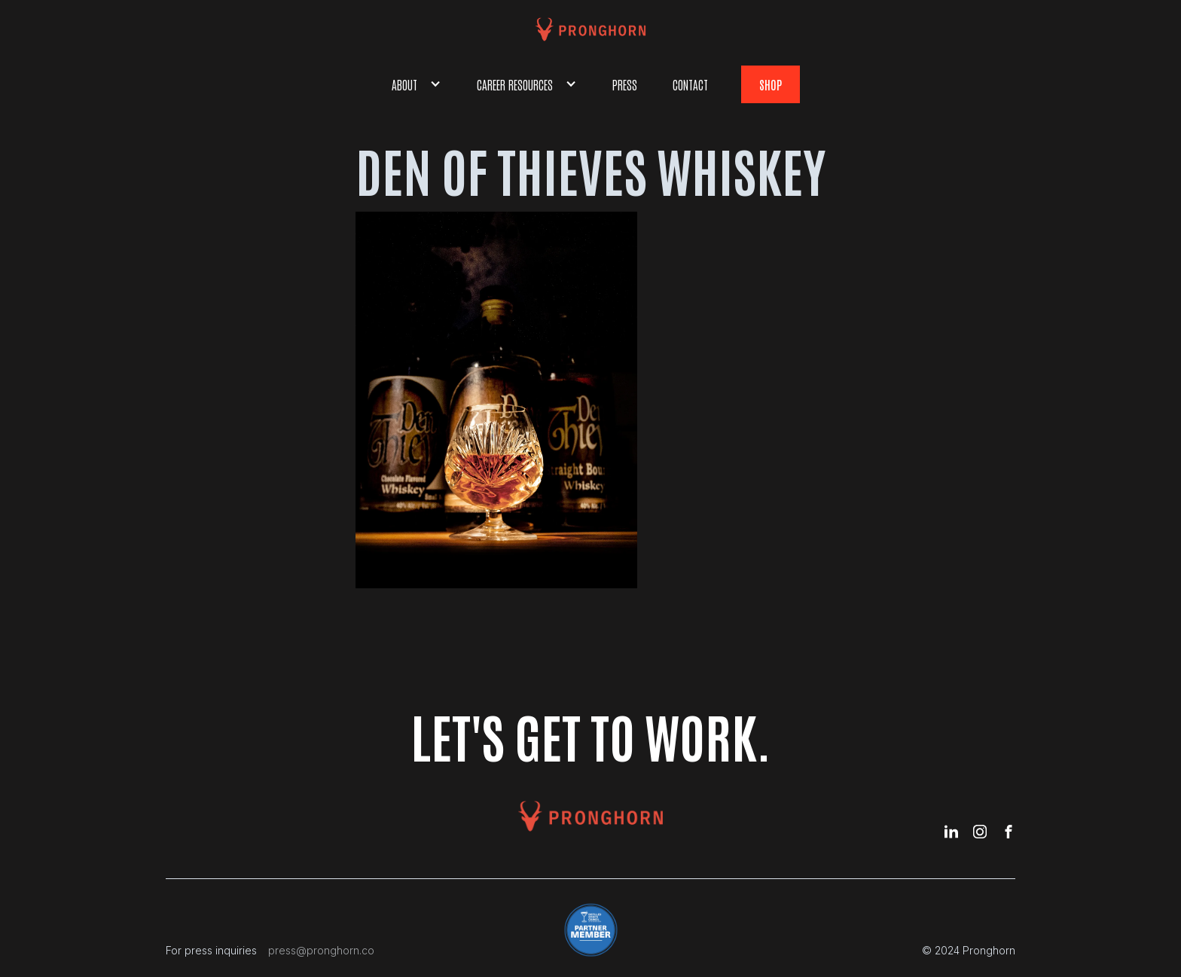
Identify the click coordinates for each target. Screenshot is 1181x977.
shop (770, 84)
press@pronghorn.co (321, 950)
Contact (690, 84)
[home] (590, 29)
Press (624, 84)
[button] (416, 84)
